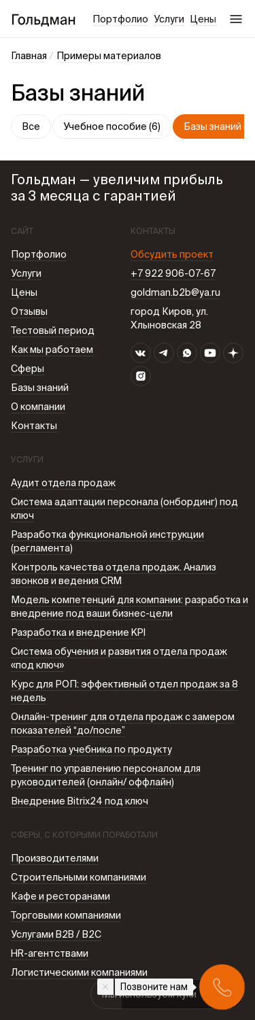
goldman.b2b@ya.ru (175, 292)
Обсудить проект (172, 254)
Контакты (34, 425)
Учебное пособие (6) (111, 126)
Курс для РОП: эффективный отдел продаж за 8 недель (124, 691)
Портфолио (120, 19)
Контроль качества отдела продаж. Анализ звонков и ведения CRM (113, 574)
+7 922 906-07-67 (173, 273)
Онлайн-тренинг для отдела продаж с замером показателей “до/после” (123, 723)
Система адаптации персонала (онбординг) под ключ (124, 508)
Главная (29, 55)
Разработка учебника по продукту (91, 749)
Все (31, 126)
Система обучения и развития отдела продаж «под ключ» (119, 658)
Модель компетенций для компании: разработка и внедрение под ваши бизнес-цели (129, 606)
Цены (203, 19)
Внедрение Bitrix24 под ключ (79, 801)
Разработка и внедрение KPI (78, 632)
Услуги (169, 19)
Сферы (27, 368)
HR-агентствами (49, 953)
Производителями (55, 858)
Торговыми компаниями (66, 915)
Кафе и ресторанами (60, 896)
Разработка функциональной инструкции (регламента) (107, 541)
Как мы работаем (52, 349)
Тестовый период (53, 330)
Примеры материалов (108, 55)
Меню (236, 19)
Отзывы (29, 311)
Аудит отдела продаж (63, 482)
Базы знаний (40, 387)
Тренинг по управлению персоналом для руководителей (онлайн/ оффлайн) (106, 775)
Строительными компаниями (78, 877)
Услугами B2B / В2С (56, 934)
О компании (38, 406)
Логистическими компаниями (79, 972)
